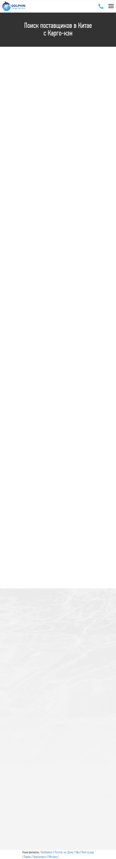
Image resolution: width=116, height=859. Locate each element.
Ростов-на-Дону (64, 852)
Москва (53, 857)
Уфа (77, 852)
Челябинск (46, 852)
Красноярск (39, 857)
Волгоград (88, 852)
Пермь (27, 857)
